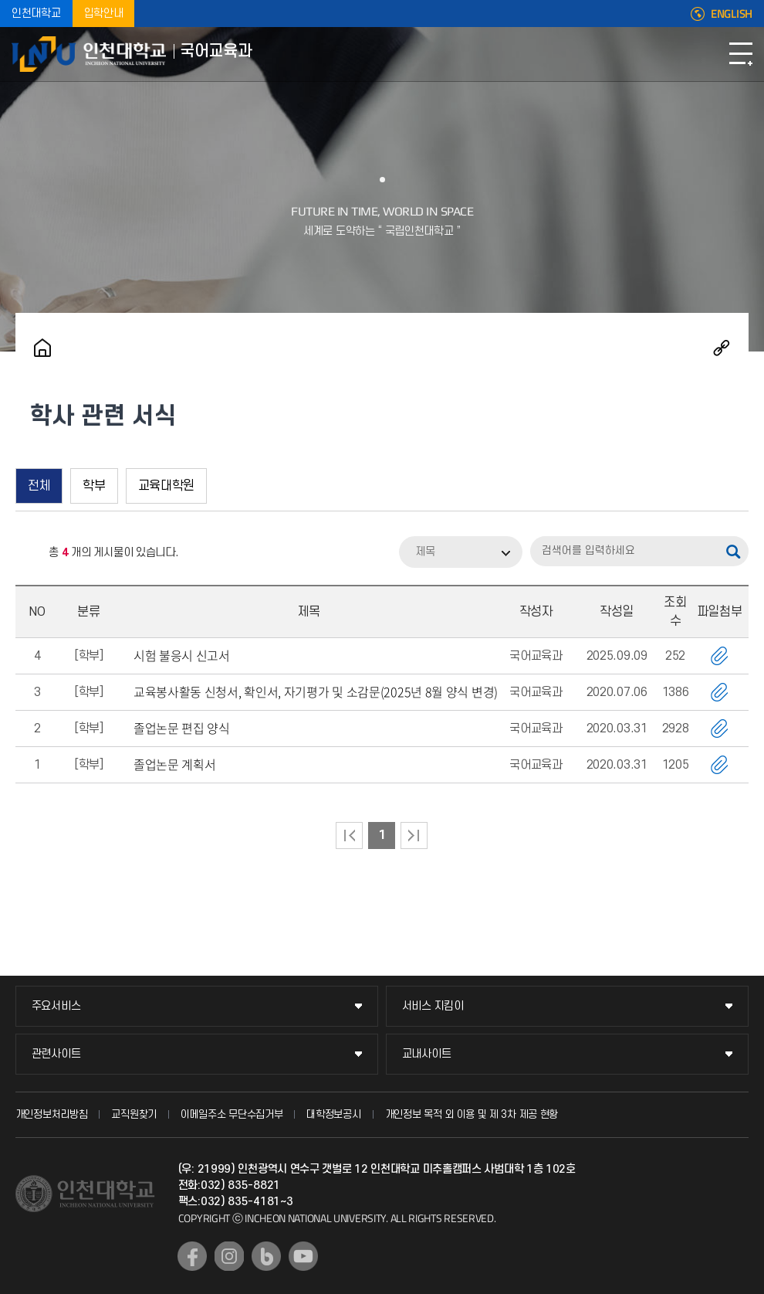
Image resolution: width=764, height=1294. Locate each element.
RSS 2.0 (27, 553)
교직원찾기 (134, 1114)
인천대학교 (36, 13)
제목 (425, 552)
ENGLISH (731, 14)
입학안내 (103, 13)
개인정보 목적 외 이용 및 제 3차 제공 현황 (472, 1114)
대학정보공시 (333, 1114)
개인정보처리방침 (51, 1114)
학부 (94, 486)
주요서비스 (56, 1006)
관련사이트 (56, 1054)
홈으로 (42, 347)
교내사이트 (426, 1054)
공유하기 (721, 347)
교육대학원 (166, 486)
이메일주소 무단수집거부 (231, 1114)
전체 (39, 486)
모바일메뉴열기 (741, 54)
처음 (349, 835)
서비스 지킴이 (433, 1006)
